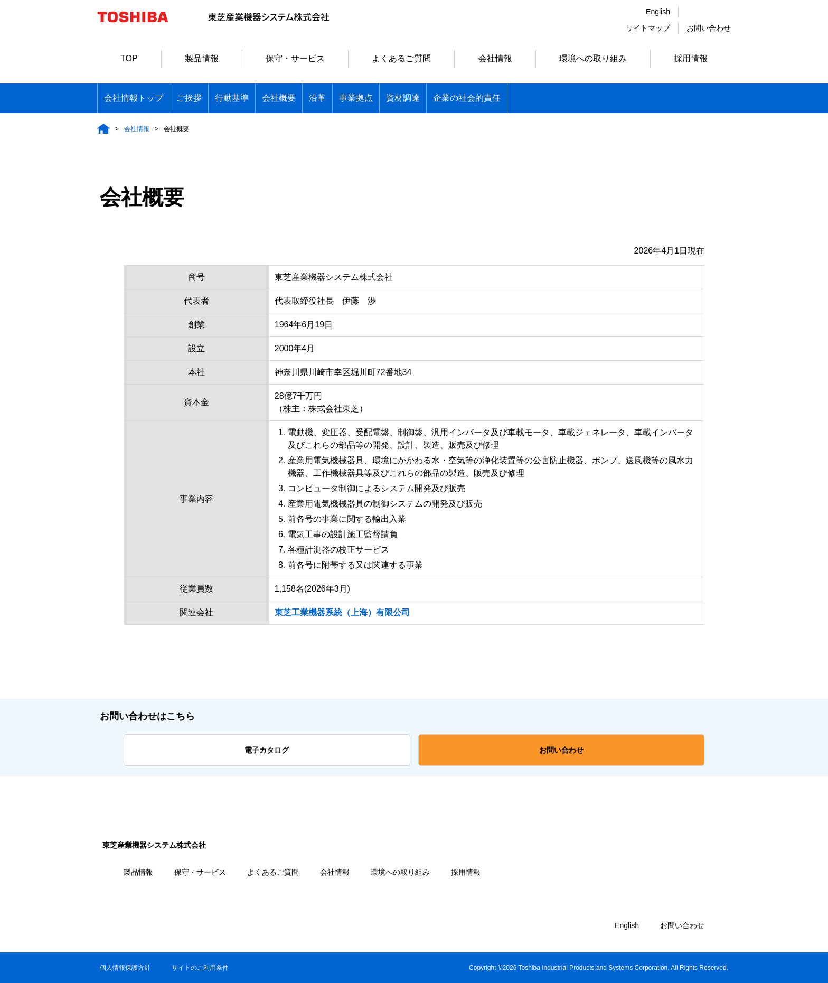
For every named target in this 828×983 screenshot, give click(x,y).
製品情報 (202, 58)
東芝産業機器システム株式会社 (154, 845)
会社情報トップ (133, 97)
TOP (129, 58)
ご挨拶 (189, 97)
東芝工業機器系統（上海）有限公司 (342, 612)
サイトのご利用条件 (200, 967)
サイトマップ (648, 28)
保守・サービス (295, 58)
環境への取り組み (593, 58)
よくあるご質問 (401, 58)
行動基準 (232, 97)
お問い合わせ (708, 28)
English (658, 11)
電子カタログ (266, 750)
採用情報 (691, 58)
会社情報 (495, 58)
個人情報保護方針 (125, 967)
